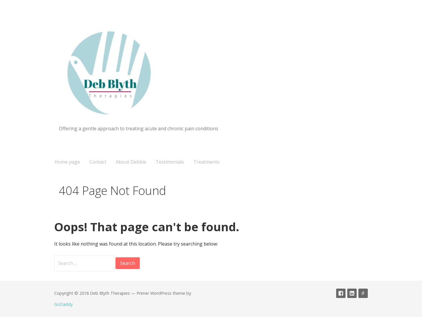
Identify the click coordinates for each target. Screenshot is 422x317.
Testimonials (170, 162)
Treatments (206, 162)
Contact (97, 162)
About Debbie (131, 162)
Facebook (341, 293)
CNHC (363, 293)
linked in (352, 293)
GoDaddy (63, 304)
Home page (67, 162)
